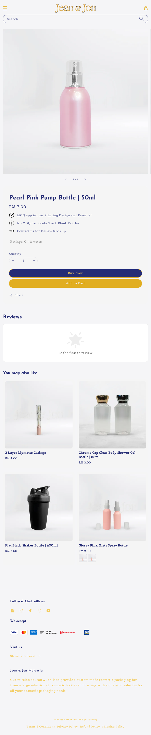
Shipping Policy (113, 726)
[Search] (141, 19)
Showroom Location (25, 656)
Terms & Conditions (40, 726)
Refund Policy (90, 726)
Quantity (15, 253)
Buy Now (75, 273)
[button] (5, 8)
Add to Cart (75, 283)
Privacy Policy (67, 726)
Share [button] (16, 295)
